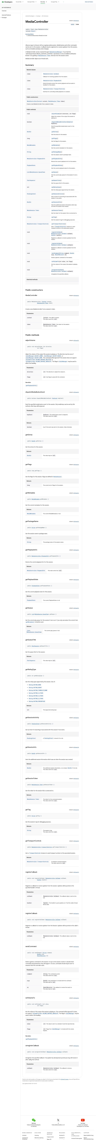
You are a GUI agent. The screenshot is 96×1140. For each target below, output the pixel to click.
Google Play (54, 2)
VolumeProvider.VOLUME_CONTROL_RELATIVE (38, 359)
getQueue (54, 172)
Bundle (29, 131)
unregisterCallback (57, 269)
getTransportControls (58, 224)
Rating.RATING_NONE (35, 685)
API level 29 (76, 747)
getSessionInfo (56, 202)
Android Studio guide (76, 1138)
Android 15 (61, 1135)
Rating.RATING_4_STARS (36, 696)
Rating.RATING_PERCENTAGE (37, 701)
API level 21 (76, 20)
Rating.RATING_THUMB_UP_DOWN (38, 690)
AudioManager (63, 361)
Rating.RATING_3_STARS (36, 693)
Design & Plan (31, 2)
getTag (54, 217)
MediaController (32, 101)
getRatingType (56, 187)
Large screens (50, 1137)
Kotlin (72, 24)
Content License (64, 1079)
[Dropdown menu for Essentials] (24, 2)
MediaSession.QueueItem (37, 172)
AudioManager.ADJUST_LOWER (34, 356)
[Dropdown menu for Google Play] (59, 2)
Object (33, 31)
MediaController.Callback (51, 74)
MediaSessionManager (56, 52)
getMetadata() (30, 622)
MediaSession (57, 476)
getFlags (54, 138)
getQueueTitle (56, 180)
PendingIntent (31, 194)
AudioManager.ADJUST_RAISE (52, 356)
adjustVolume (55, 113)
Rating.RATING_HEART (35, 687)
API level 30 (76, 809)
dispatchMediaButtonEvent (59, 122)
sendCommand (55, 253)
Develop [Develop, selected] (43, 2)
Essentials (19, 2)
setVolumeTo (55, 261)
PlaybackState (31, 165)
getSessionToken (57, 210)
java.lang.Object (29, 34)
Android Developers (29, 16)
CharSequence (31, 180)
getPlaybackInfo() (31, 385)
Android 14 (61, 1137)
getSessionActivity (57, 194)
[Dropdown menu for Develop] (47, 2)
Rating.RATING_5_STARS (36, 698)
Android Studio (89, 2)
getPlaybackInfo (56, 158)
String (29, 152)
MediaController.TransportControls (54, 89)
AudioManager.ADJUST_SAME (34, 358)
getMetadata (55, 145)
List (28, 172)
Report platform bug (88, 1135)
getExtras (54, 131)
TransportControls (60, 226)
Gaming (37, 1135)
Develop (38, 16)
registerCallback (57, 232)
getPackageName (56, 152)
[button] (10, 17)
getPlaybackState (57, 165)
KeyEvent (70, 122)
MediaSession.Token (44, 55)
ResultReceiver (59, 254)
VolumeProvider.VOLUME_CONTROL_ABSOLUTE (38, 361)
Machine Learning (39, 1137)
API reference (6, 7)
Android (24, 1135)
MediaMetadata (31, 145)
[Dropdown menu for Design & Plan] (37, 2)
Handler (53, 235)
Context (39, 101)
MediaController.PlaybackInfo (52, 80)
